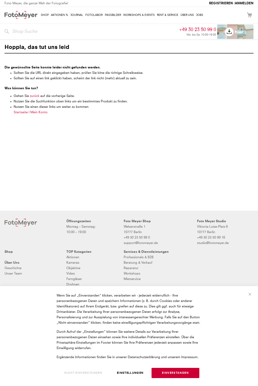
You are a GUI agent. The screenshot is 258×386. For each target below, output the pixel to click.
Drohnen (72, 284)
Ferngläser (74, 279)
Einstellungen (130, 373)
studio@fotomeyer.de (213, 243)
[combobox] (91, 32)
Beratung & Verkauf (138, 262)
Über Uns (12, 262)
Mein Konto (39, 112)
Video (70, 273)
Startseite (21, 112)
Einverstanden (175, 373)
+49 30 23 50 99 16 (211, 237)
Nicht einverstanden (83, 373)
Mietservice (132, 279)
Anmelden (244, 3)
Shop (9, 251)
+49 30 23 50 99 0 (197, 29)
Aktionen (72, 257)
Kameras (72, 262)
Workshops (132, 273)
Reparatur (131, 268)
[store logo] (21, 15)
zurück (35, 96)
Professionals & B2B (139, 257)
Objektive (73, 268)
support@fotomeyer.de (141, 243)
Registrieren (221, 3)
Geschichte (13, 268)
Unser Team (13, 273)
